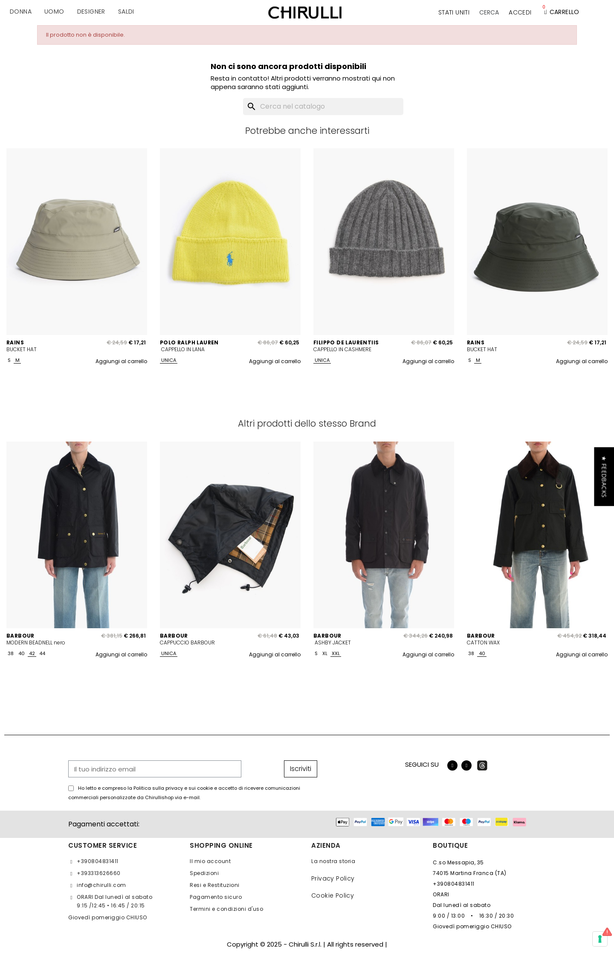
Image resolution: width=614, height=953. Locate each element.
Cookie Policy (332, 895)
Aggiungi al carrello (121, 361)
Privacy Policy (333, 878)
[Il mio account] (520, 12)
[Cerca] (323, 106)
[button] (489, 12)
